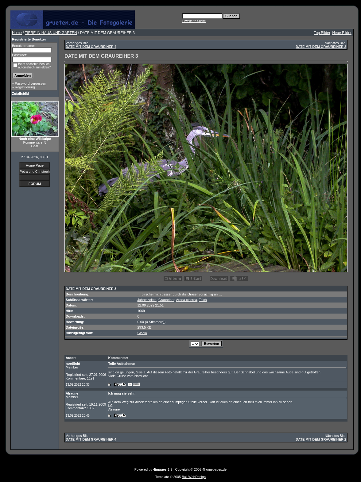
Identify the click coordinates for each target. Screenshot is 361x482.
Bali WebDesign (194, 477)
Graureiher (166, 300)
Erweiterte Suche (194, 21)
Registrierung (25, 87)
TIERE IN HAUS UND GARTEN (51, 33)
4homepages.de (214, 469)
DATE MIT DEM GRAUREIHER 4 (91, 46)
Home (17, 33)
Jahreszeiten (147, 300)
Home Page (35, 165)
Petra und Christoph (35, 171)
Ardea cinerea (186, 300)
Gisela (142, 333)
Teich (203, 300)
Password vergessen (30, 83)
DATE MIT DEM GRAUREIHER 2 (321, 46)
